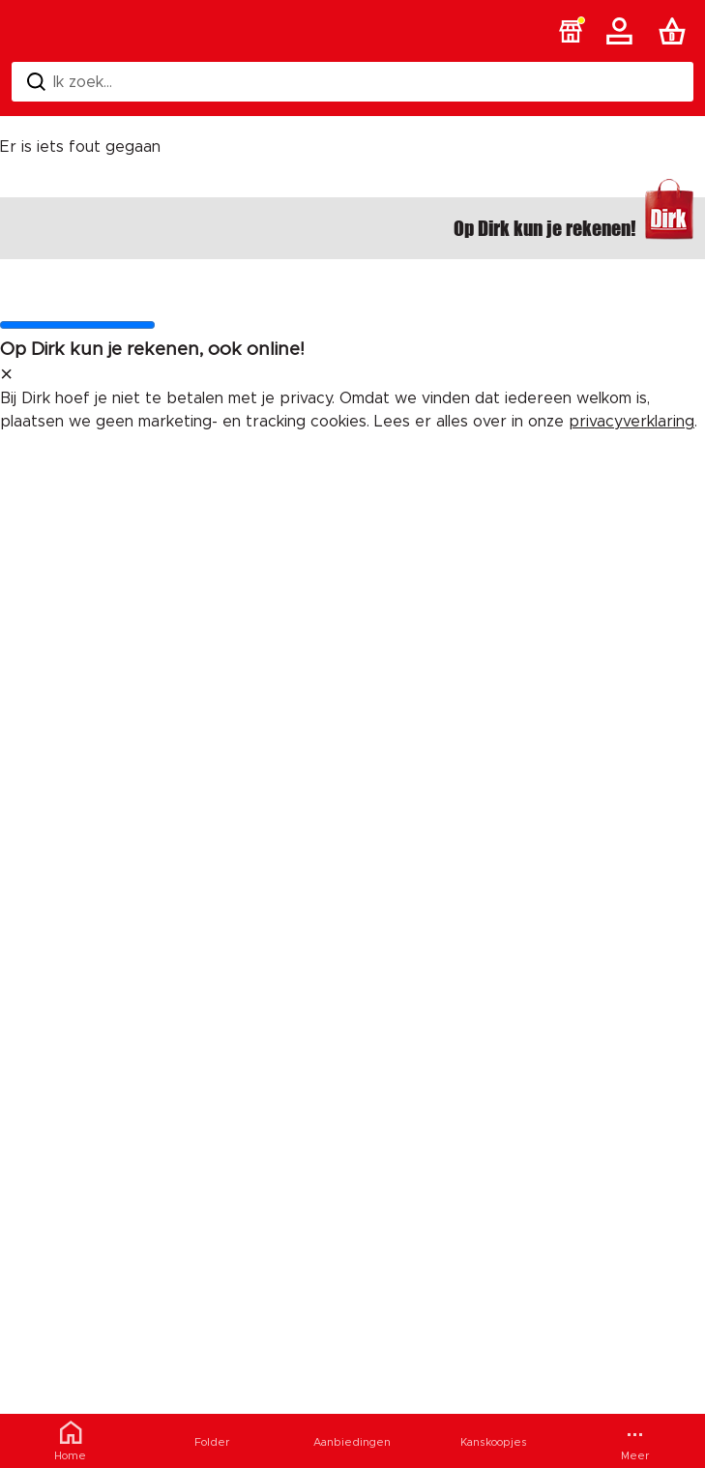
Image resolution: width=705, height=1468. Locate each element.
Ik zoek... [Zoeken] (69, 82)
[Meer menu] (634, 1441)
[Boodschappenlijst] (676, 30)
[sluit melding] (6, 375)
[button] (570, 31)
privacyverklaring (631, 421)
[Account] (622, 30)
